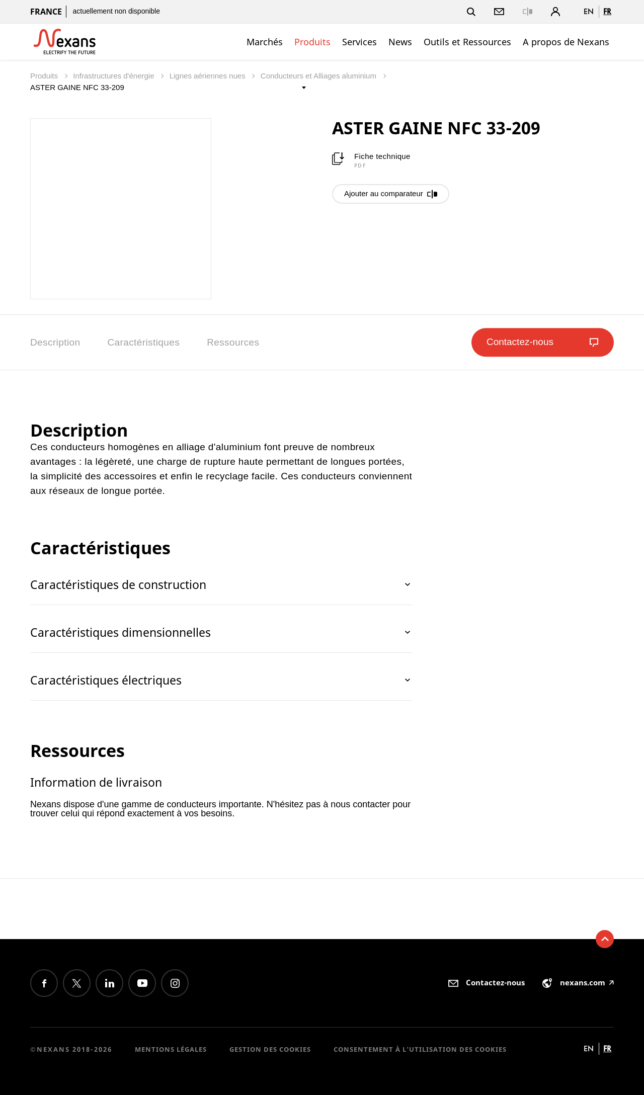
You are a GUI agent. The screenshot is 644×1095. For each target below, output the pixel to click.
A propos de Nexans (566, 41)
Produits (312, 41)
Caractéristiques (143, 342)
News (400, 41)
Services (359, 41)
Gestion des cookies (270, 1049)
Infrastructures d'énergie (114, 75)
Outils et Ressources (467, 41)
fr (607, 11)
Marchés (265, 41)
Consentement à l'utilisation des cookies (420, 1049)
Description (55, 342)
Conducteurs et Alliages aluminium (319, 75)
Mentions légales (171, 1049)
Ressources (233, 342)
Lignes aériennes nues (209, 75)
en (589, 11)
